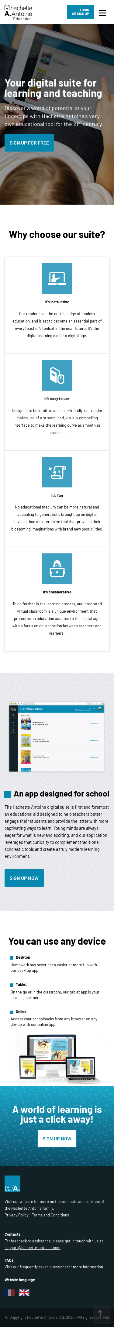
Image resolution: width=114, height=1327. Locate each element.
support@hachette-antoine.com (32, 1247)
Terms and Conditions (50, 1214)
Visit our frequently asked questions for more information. (54, 1266)
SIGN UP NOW (57, 1138)
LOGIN (80, 12)
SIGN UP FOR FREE (29, 143)
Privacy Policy (17, 1214)
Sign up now (24, 878)
